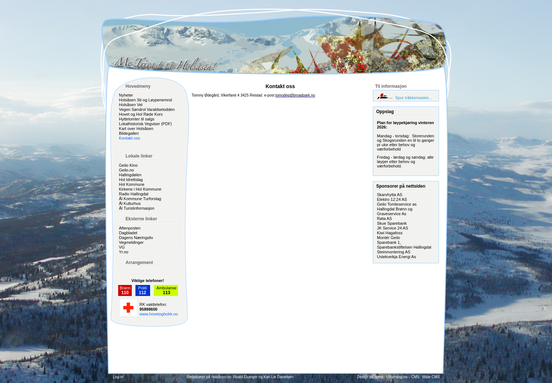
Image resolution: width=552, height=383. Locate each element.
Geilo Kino (128, 165)
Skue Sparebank (392, 223)
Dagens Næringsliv (136, 237)
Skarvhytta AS (389, 194)
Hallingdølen (130, 175)
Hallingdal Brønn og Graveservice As (395, 211)
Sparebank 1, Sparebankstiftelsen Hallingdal (404, 244)
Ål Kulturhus (130, 203)
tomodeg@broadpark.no (295, 95)
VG (122, 247)
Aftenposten (130, 228)
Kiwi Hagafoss (390, 233)
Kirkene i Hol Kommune (140, 189)
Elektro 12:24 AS (392, 199)
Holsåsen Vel (130, 104)
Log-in (118, 377)
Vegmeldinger (131, 242)
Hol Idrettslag (131, 179)
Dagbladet (128, 233)
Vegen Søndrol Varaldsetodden (147, 109)
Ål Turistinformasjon (137, 208)
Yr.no (123, 252)
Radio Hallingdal (133, 194)
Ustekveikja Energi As (396, 256)
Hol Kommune (132, 184)
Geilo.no (126, 170)
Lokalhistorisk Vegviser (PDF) (145, 124)
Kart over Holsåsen (136, 128)
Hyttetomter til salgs (137, 119)
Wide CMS (431, 377)
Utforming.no (396, 377)
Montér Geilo (388, 237)
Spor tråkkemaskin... (413, 97)
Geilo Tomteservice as (397, 204)
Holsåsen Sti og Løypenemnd (145, 100)
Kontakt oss (129, 138)
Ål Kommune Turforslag (140, 198)
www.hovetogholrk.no (158, 314)
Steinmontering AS (393, 252)
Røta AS (384, 218)
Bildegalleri (129, 133)
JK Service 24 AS (392, 228)
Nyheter (126, 95)
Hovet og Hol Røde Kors (141, 114)
